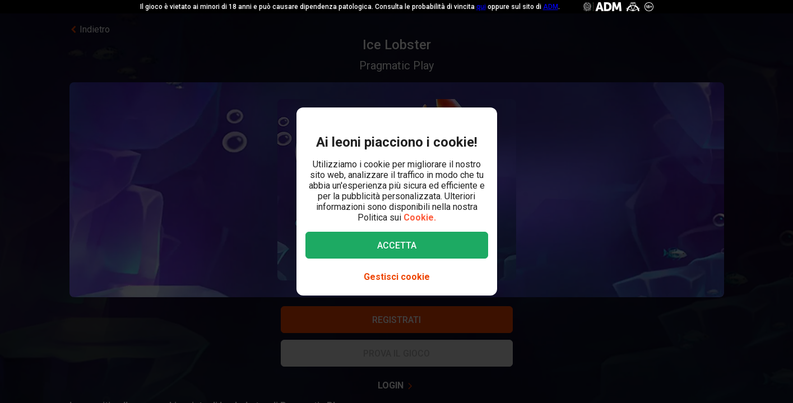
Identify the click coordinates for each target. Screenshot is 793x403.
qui (481, 7)
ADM (550, 7)
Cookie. (420, 217)
